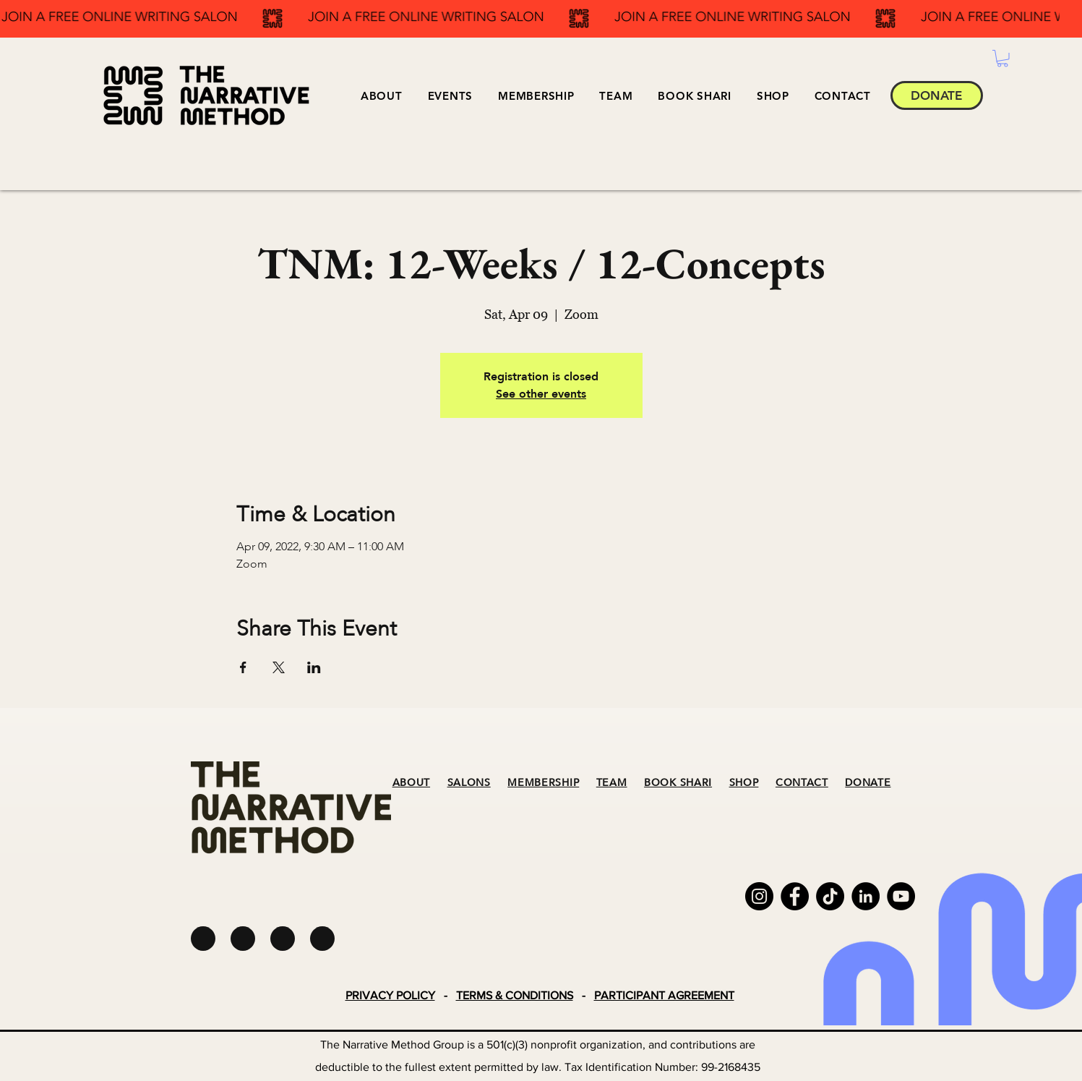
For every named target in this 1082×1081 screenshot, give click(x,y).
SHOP (744, 783)
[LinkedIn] (865, 896)
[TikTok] (830, 896)
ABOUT (411, 783)
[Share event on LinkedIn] (314, 667)
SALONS (469, 783)
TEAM (611, 783)
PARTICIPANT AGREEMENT (664, 995)
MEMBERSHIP (543, 783)
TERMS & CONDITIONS (514, 995)
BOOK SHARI (678, 783)
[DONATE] (936, 95)
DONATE (867, 783)
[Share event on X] (278, 667)
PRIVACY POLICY (390, 995)
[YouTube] (901, 896)
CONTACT (802, 783)
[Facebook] (795, 896)
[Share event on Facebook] (243, 667)
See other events (541, 394)
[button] (450, 96)
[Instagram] (759, 896)
